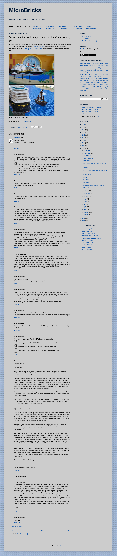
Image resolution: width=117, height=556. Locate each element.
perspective (96, 82)
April (85, 207)
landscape (94, 74)
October (86, 191)
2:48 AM (16, 270)
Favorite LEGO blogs (88, 240)
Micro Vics (86, 167)
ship (106, 84)
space (83, 86)
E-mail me (83, 49)
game (92, 72)
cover (97, 70)
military (105, 78)
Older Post (69, 530)
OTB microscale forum (88, 114)
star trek (89, 87)
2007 (83, 218)
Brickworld (92, 65)
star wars (97, 87)
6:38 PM (16, 304)
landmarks (85, 74)
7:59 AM (16, 248)
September (87, 193)
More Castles (87, 187)
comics (81, 70)
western (85, 90)
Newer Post (13, 530)
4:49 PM (16, 188)
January (86, 214)
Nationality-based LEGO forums (91, 238)
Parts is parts (87, 161)
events (81, 72)
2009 (83, 145)
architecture (98, 63)
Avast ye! (86, 180)
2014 (83, 132)
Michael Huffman (39, 46)
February (86, 212)
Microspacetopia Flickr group (90, 109)
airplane (82, 63)
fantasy (85, 72)
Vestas (85, 177)
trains (87, 89)
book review (84, 65)
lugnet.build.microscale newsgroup (92, 107)
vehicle (102, 89)
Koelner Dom (87, 174)
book (106, 63)
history (96, 72)
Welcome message (87, 36)
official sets (89, 82)
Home (41, 530)
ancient (87, 63)
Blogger (62, 546)
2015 (83, 130)
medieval (105, 74)
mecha (100, 74)
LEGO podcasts (86, 247)
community (87, 70)
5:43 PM (16, 355)
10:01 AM (17, 175)
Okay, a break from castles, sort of (93, 185)
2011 (83, 140)
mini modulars (84, 80)
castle (86, 68)
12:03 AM (17, 330)
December (87, 150)
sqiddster (17, 137)
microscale (28, 121)
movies (102, 80)
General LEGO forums (88, 233)
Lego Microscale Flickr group (90, 111)
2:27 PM (16, 148)
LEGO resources (87, 231)
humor (99, 72)
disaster (102, 70)
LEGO (22, 121)
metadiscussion (83, 76)
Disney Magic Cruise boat (33, 49)
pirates (90, 84)
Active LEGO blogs (87, 243)
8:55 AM (16, 470)
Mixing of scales (88, 158)
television (82, 88)
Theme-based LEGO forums (90, 236)
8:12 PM (16, 511)
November (87, 153)
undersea (96, 88)
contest (93, 70)
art (104, 63)
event (106, 70)
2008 (83, 148)
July (85, 199)
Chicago (95, 68)
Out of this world (88, 155)
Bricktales (18, 127)
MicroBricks (25, 10)
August (86, 196)
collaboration (105, 68)
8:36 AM (16, 223)
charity (90, 68)
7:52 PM (16, 283)
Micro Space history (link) (89, 41)
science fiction (98, 84)
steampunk (105, 87)
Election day (87, 182)
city (99, 68)
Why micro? (85, 39)
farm (89, 72)
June (85, 201)
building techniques (102, 65)
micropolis (98, 78)
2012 (83, 137)
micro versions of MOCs (96, 76)
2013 (83, 135)
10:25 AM (17, 523)
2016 (83, 127)
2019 (83, 124)
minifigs (92, 80)
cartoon (81, 68)
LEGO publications (87, 249)
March (86, 209)
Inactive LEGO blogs (88, 245)
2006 (83, 220)
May (85, 204)
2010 (83, 143)
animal (92, 63)
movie (97, 80)
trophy (91, 88)
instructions (105, 72)
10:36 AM (17, 317)
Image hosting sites (87, 229)
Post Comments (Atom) (24, 534)
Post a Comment (17, 527)
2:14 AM (16, 201)
